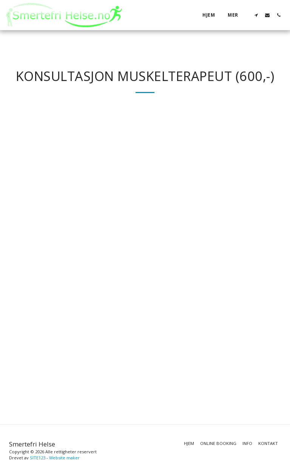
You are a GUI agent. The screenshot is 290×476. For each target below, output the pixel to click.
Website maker (64, 457)
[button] (256, 14)
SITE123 (37, 457)
